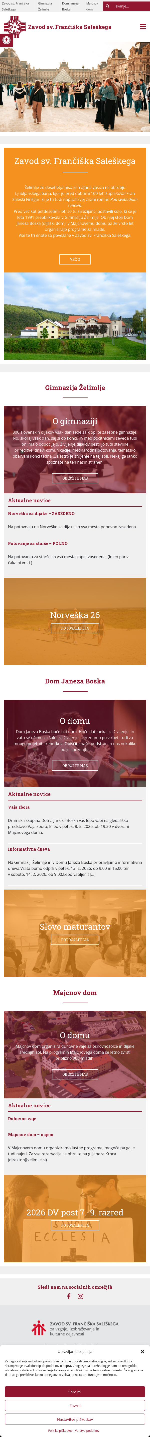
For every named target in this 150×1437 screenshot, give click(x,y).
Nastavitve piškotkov (75, 1419)
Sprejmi (75, 1391)
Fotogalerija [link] (75, 628)
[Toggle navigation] (143, 27)
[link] (6, 40)
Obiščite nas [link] (75, 478)
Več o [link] (75, 259)
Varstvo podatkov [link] (87, 1431)
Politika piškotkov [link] (60, 1431)
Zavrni (75, 1405)
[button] (142, 1351)
